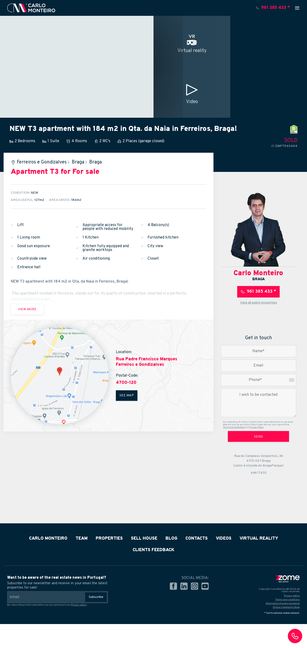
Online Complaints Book (286, 607)
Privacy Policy (257, 427)
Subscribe (96, 597)
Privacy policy (79, 605)
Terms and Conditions (234, 427)
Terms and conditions (287, 599)
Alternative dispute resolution (283, 603)
